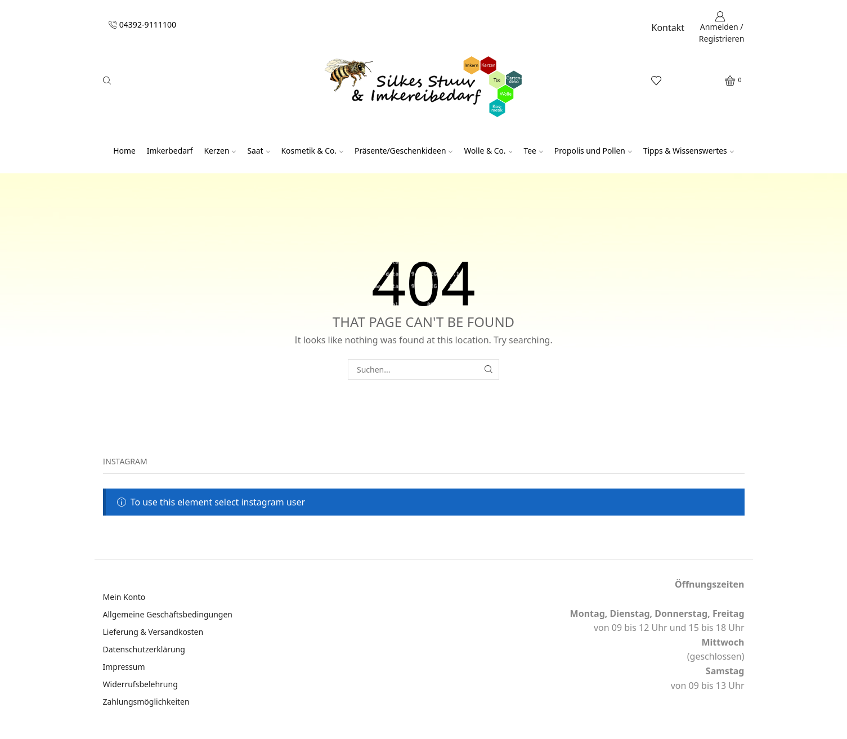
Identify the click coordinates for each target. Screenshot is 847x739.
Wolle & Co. (488, 150)
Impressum (124, 666)
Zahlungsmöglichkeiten (146, 701)
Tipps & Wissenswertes (688, 150)
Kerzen (220, 150)
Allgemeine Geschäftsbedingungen (168, 614)
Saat (258, 150)
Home (124, 150)
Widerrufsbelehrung (140, 684)
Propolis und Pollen (593, 150)
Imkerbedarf (170, 150)
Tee (533, 150)
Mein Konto (124, 597)
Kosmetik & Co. (312, 150)
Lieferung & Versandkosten (153, 631)
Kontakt (668, 27)
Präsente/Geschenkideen (403, 150)
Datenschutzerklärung (144, 649)
